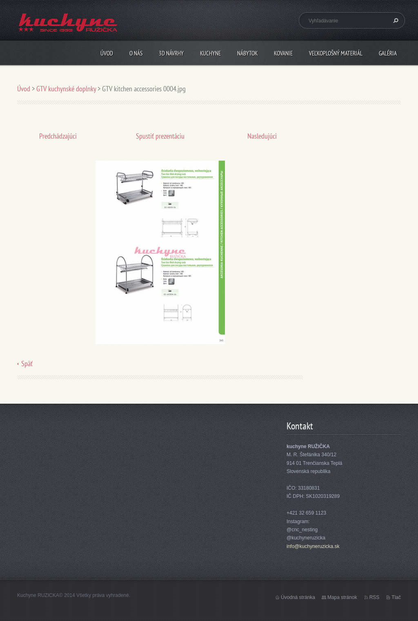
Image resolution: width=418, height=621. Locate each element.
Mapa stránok (342, 597)
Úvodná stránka (298, 597)
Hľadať (395, 20)
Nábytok (247, 53)
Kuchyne (210, 53)
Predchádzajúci (58, 136)
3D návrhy (171, 53)
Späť (27, 363)
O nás (135, 53)
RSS (374, 597)
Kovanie (283, 53)
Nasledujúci (262, 136)
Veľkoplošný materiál (335, 53)
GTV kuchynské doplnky (66, 88)
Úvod (106, 53)
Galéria (388, 53)
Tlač (396, 597)
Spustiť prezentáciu (160, 136)
